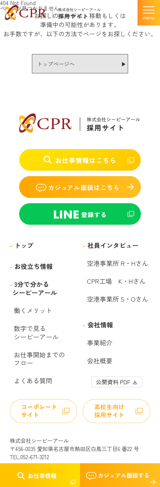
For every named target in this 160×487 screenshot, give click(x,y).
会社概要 (99, 361)
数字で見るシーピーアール (36, 332)
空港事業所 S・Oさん (117, 299)
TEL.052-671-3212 (29, 457)
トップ (23, 245)
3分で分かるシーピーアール (34, 288)
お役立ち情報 (33, 266)
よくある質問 (33, 380)
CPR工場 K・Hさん (116, 281)
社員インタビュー (113, 245)
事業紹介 (99, 342)
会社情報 (100, 324)
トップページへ (56, 64)
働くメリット (33, 310)
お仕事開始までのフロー (39, 358)
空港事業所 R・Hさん (117, 263)
